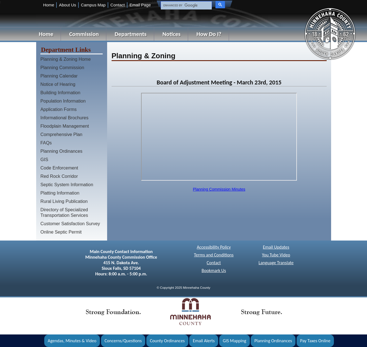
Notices (171, 34)
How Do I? (208, 34)
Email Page (140, 5)
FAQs (46, 142)
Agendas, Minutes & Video (72, 340)
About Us (67, 5)
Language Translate (276, 262)
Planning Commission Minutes (219, 189)
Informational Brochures (64, 117)
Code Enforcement (59, 167)
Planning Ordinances (61, 151)
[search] (185, 5)
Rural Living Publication (64, 201)
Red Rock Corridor (59, 176)
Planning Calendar (59, 75)
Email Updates (276, 247)
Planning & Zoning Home (65, 59)
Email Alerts (204, 340)
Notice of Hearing (57, 84)
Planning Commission (62, 67)
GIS (44, 159)
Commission (84, 34)
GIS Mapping (234, 340)
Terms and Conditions (213, 255)
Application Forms (58, 109)
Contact (117, 5)
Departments (131, 34)
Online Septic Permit (61, 231)
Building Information (60, 92)
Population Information (63, 100)
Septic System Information (66, 184)
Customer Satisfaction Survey (70, 223)
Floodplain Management (64, 125)
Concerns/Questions (123, 340)
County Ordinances (167, 340)
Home (48, 5)
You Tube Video (276, 255)
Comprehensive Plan (61, 134)
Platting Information (59, 192)
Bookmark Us (213, 270)
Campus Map (93, 5)
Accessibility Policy (214, 247)
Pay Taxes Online (315, 340)
